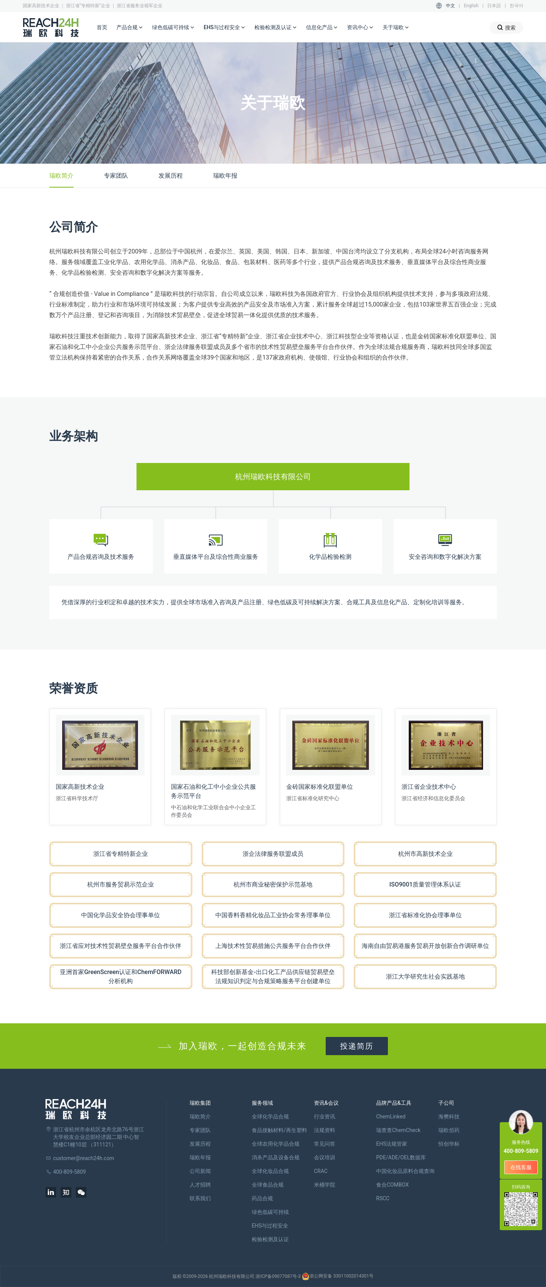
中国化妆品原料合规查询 (405, 1171)
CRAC (321, 1171)
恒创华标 (449, 1144)
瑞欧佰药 (449, 1130)
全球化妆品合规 (270, 1171)
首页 (102, 27)
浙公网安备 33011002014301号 (337, 1276)
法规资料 (324, 1130)
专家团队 (116, 175)
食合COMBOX (392, 1185)
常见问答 (324, 1144)
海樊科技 (449, 1116)
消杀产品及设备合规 (276, 1157)
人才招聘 (200, 1185)
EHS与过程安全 (224, 28)
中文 (450, 5)
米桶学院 (324, 1185)
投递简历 (356, 1046)
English (471, 5)
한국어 (516, 5)
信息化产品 (322, 28)
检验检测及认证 (275, 28)
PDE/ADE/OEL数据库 (401, 1157)
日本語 (494, 5)
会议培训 (324, 1157)
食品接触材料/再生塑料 (279, 1130)
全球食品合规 (268, 1185)
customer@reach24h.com (83, 1158)
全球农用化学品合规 (276, 1144)
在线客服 (521, 1167)
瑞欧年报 (225, 175)
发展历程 (170, 175)
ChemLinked (390, 1116)
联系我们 (200, 1198)
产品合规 (129, 28)
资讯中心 (360, 28)
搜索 (506, 27)
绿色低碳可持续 (173, 28)
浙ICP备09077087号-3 (278, 1276)
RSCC (382, 1198)
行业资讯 (324, 1116)
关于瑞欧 (396, 28)
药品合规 (262, 1198)
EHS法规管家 (391, 1144)
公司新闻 (200, 1171)
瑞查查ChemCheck (398, 1130)
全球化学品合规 (270, 1116)
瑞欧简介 (61, 175)
